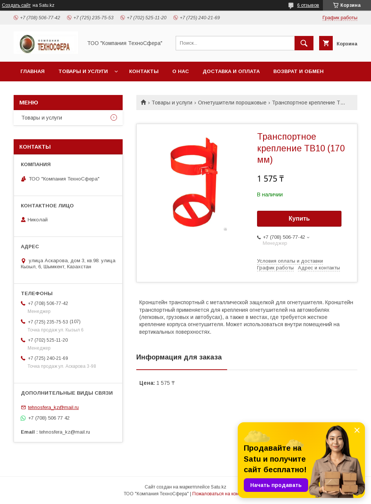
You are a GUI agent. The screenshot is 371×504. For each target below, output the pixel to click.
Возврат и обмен (298, 71)
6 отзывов (308, 5)
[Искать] (304, 43)
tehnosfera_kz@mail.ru (53, 407)
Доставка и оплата (231, 71)
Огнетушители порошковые (232, 103)
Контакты (144, 71)
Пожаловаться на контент (220, 493)
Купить (299, 218)
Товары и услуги (83, 71)
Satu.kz (218, 487)
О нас (180, 71)
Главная (32, 71)
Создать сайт (16, 5)
